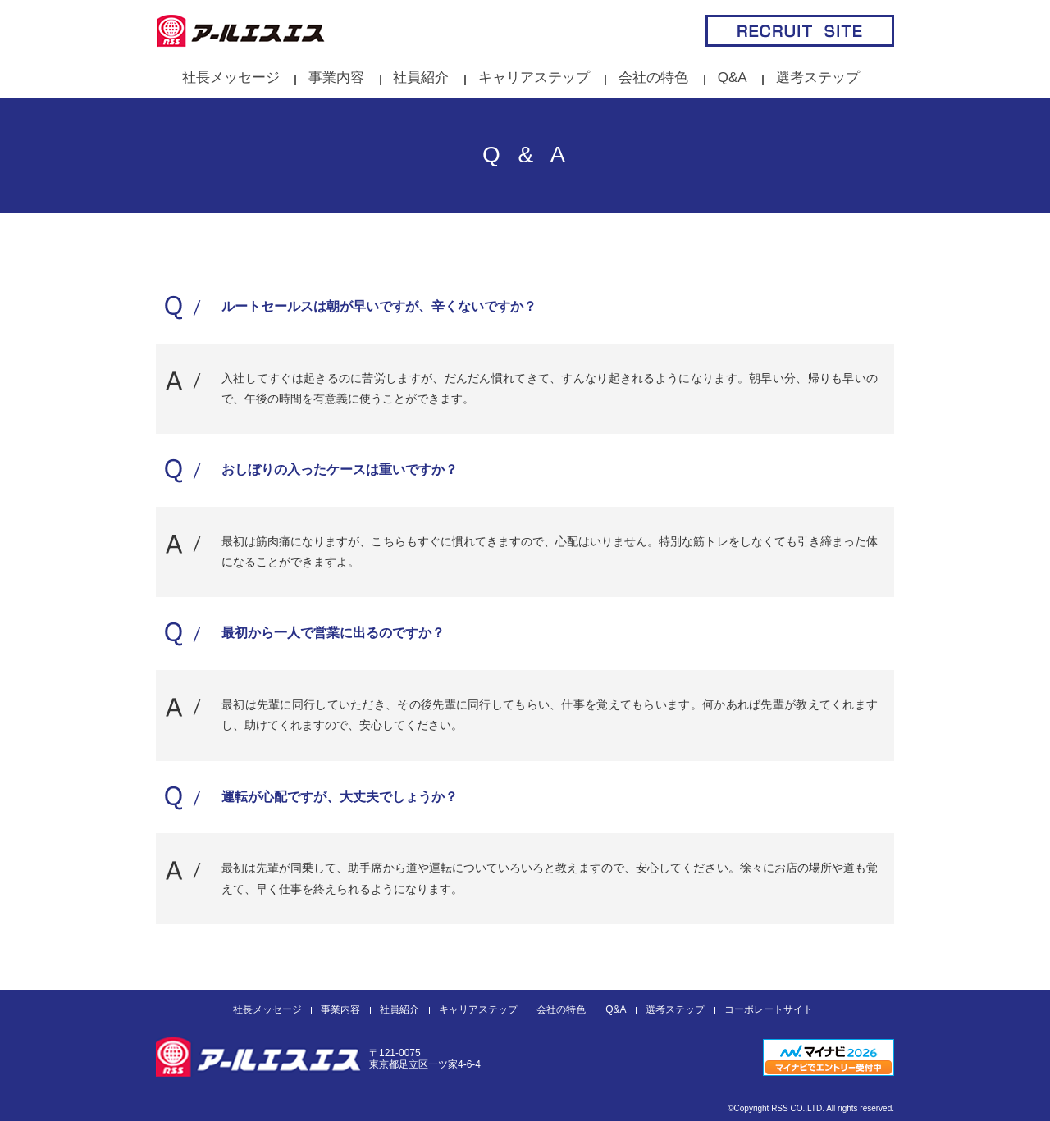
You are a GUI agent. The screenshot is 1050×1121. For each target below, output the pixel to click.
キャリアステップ (534, 77)
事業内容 (336, 77)
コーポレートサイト (768, 1009)
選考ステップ (818, 77)
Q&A (732, 77)
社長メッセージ (231, 77)
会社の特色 (653, 77)
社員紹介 (421, 77)
